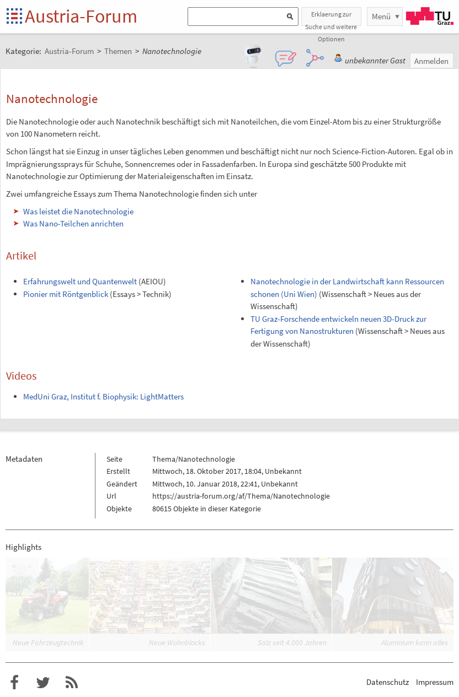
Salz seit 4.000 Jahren (292, 642)
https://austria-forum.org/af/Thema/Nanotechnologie (241, 496)
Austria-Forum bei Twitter (43, 682)
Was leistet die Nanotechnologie (78, 211)
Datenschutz (387, 682)
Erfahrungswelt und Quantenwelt (80, 281)
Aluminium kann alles (414, 642)
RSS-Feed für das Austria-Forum (72, 682)
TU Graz (429, 16)
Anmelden (431, 61)
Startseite (15, 16)
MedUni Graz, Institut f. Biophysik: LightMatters (103, 396)
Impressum (434, 682)
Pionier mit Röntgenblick (65, 294)
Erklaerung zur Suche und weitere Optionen (331, 18)
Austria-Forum (81, 16)
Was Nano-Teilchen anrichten (73, 223)
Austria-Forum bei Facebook (14, 682)
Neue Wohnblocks (177, 642)
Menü (381, 16)
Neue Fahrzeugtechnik (48, 642)
